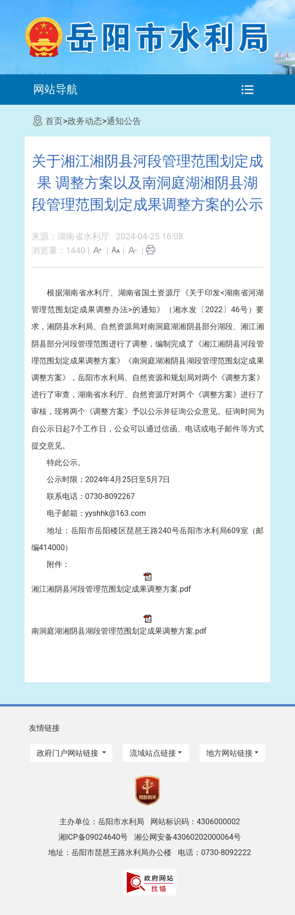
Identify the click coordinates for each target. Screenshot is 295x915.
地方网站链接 (229, 753)
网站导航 (55, 89)
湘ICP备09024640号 (93, 837)
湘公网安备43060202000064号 (187, 837)
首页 (54, 121)
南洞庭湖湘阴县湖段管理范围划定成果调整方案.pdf (119, 631)
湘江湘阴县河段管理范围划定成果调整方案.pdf (111, 589)
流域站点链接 (153, 753)
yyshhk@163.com (115, 513)
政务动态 (84, 121)
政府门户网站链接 (68, 753)
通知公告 (124, 121)
